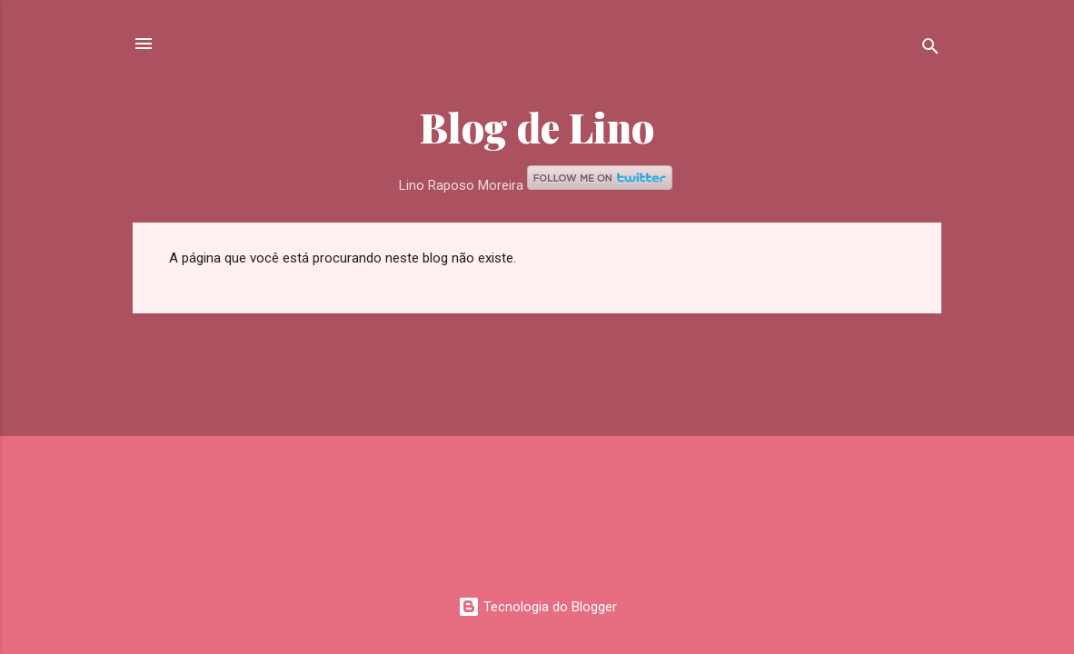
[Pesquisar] (930, 49)
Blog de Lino (537, 127)
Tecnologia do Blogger (537, 607)
